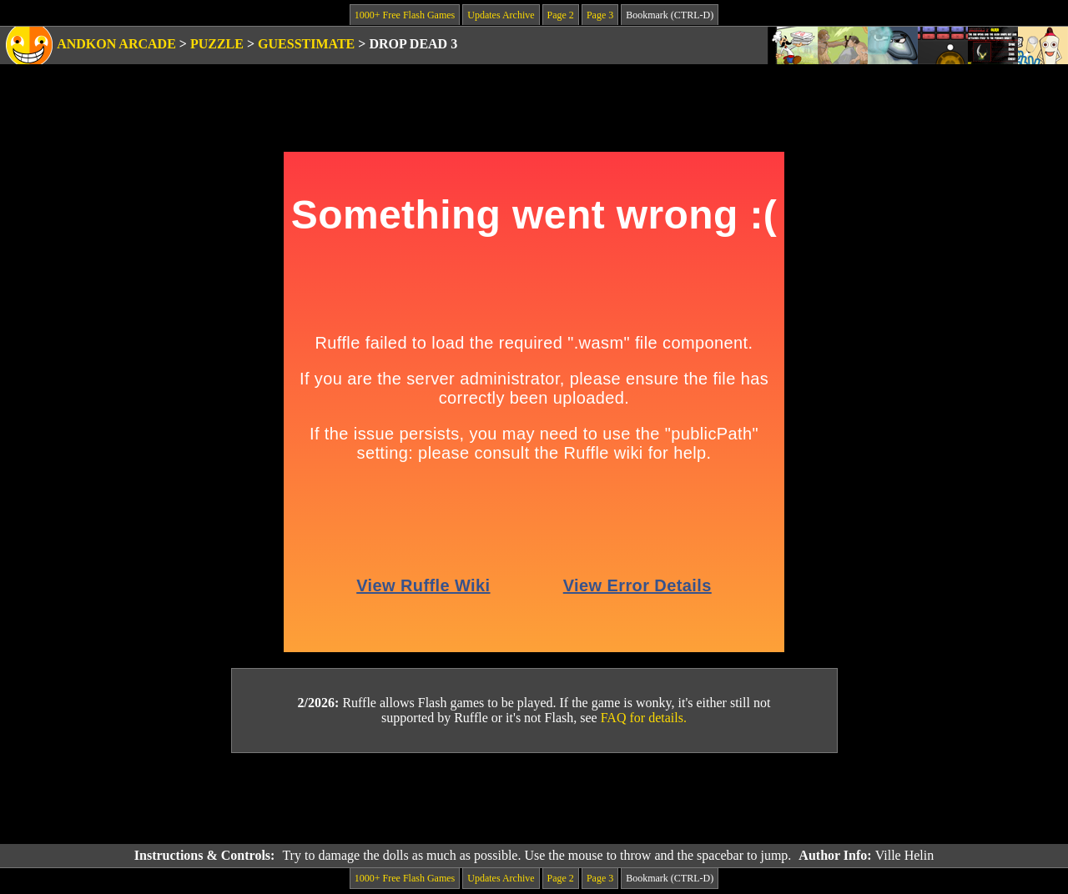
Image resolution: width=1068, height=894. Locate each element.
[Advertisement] (534, 798)
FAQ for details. (644, 718)
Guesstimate (306, 44)
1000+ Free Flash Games (405, 15)
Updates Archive (500, 15)
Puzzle (217, 44)
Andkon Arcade (116, 44)
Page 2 (560, 15)
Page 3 (600, 15)
